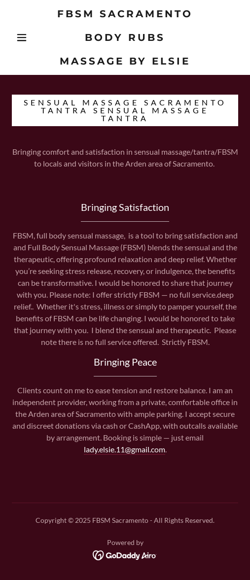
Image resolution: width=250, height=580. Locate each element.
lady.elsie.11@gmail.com (124, 449)
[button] (23, 37)
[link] (125, 37)
